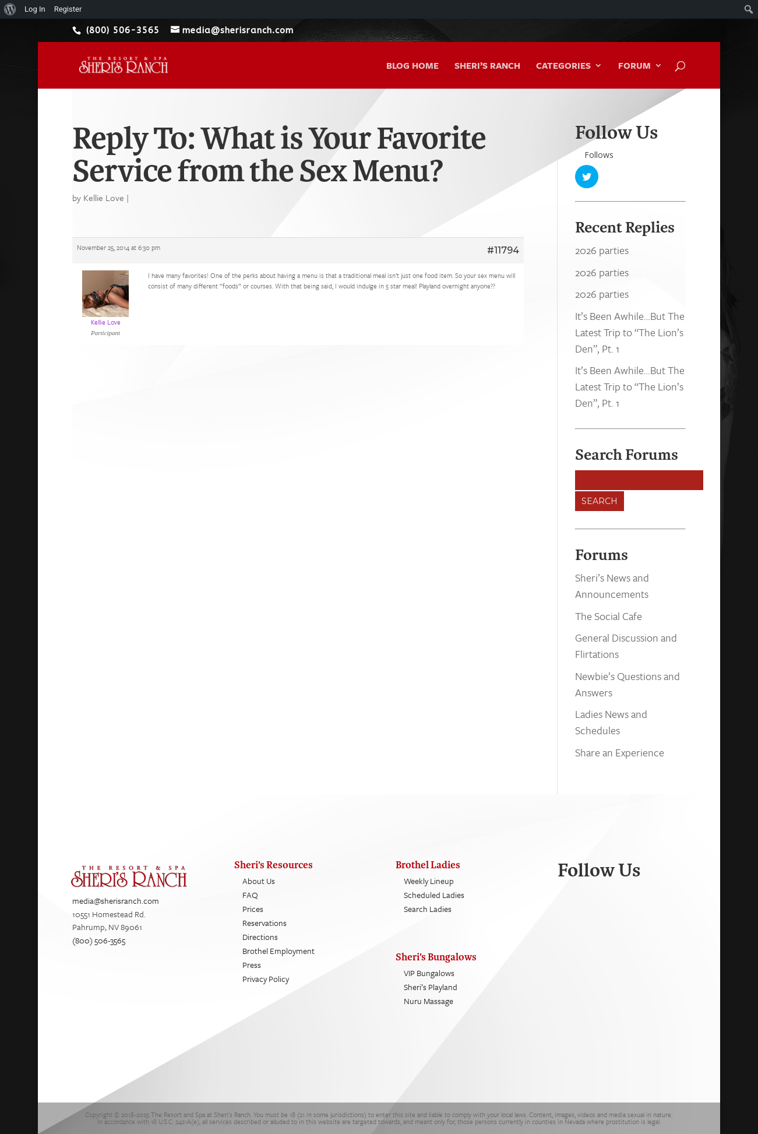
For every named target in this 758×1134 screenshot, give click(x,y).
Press (251, 965)
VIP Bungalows (429, 973)
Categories (563, 66)
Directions (260, 937)
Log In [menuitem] (34, 9)
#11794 (503, 250)
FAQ (250, 895)
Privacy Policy (265, 979)
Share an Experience (619, 752)
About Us (258, 881)
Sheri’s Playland (430, 987)
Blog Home (412, 66)
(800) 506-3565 (98, 940)
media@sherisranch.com (115, 901)
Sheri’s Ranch (487, 66)
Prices (252, 909)
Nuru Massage (428, 1001)
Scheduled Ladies (434, 895)
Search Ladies (428, 909)
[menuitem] (10, 9)
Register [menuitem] (68, 9)
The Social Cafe (608, 616)
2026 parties (602, 250)
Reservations (264, 923)
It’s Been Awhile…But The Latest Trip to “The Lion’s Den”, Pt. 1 (630, 332)
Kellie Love (103, 197)
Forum (634, 66)
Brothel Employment (278, 951)
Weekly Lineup (429, 881)
